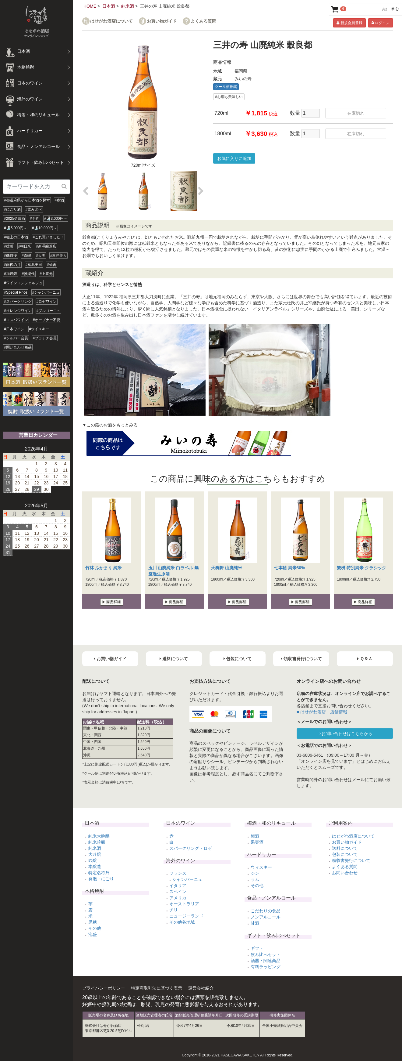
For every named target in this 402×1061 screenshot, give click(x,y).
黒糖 (92, 922)
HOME (89, 6)
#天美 (40, 255)
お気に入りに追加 (234, 158)
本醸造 (94, 866)
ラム (255, 879)
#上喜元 (46, 274)
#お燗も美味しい (229, 97)
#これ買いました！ (48, 237)
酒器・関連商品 (265, 960)
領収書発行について (351, 860)
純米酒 (127, 6)
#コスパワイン (16, 320)
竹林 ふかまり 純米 (103, 567)
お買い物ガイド (162, 21)
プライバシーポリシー (103, 988)
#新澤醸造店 (46, 246)
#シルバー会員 (16, 338)
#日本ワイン (14, 329)
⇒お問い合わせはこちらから (344, 733)
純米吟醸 (96, 842)
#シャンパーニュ (46, 292)
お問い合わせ (345, 872)
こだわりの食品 (265, 910)
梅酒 (255, 836)
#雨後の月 (12, 265)
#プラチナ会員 (45, 338)
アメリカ (177, 897)
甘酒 (255, 923)
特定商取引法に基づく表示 (156, 988)
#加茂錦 (10, 274)
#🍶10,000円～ (44, 228)
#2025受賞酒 (14, 218)
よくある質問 (203, 21)
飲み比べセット (265, 954)
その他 (94, 928)
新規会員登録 (349, 23)
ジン (255, 873)
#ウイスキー (39, 329)
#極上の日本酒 (16, 237)
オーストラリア (184, 903)
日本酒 (108, 6)
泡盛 (92, 934)
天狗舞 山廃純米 (226, 567)
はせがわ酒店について (111, 21)
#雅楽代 (28, 274)
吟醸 (92, 860)
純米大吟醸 (99, 836)
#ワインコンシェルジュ (23, 283)
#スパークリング (18, 301)
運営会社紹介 (201, 988)
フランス (177, 873)
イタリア (177, 885)
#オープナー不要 (47, 320)
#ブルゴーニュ (49, 311)
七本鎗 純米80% (289, 567)
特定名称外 (99, 872)
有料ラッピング (265, 966)
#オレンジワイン (18, 311)
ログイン (381, 23)
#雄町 (8, 246)
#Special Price (15, 292)
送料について (345, 848)
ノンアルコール (265, 916)
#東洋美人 (58, 255)
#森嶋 (26, 255)
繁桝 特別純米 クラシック (361, 567)
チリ (173, 909)
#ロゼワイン (47, 301)
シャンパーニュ (187, 879)
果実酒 (257, 842)
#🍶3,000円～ (55, 218)
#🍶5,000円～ (15, 228)
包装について (345, 854)
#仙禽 (51, 265)
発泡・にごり (101, 878)
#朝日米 (24, 246)
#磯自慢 (10, 255)
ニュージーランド (186, 916)
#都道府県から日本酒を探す (27, 200)
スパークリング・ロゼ (190, 848)
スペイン (177, 891)
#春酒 (59, 200)
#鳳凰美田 (34, 265)
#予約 (34, 218)
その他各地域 (182, 922)
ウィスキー (261, 867)
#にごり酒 (12, 209)
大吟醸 (94, 854)
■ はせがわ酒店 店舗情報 (322, 711)
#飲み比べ (34, 209)
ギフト (257, 948)
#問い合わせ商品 (18, 347)
